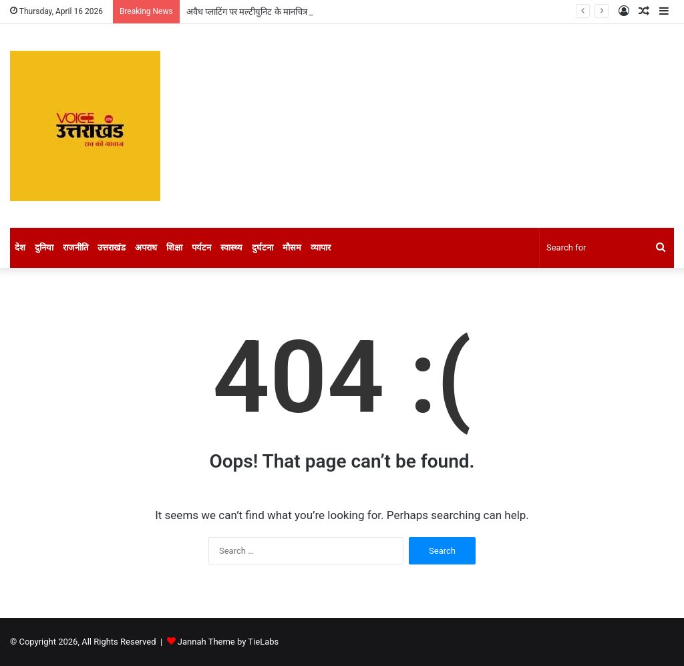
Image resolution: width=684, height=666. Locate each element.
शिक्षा (174, 247)
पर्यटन (201, 247)
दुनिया (44, 247)
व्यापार (321, 247)
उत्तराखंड (112, 247)
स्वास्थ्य (231, 247)
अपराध (146, 247)
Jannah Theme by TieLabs (228, 642)
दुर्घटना (262, 247)
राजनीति (75, 247)
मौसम (292, 247)
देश (20, 247)
